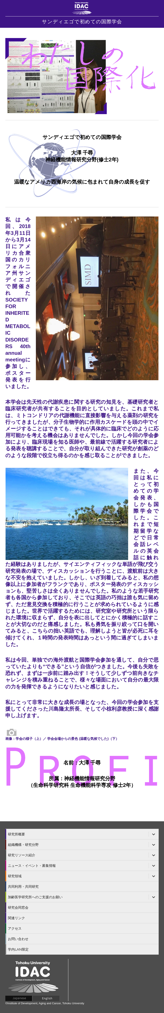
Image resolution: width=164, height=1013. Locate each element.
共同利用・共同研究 (23, 887)
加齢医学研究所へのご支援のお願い (35, 897)
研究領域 (15, 876)
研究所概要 (16, 834)
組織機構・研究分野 (23, 845)
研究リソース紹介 (21, 855)
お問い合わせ (18, 939)
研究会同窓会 (18, 908)
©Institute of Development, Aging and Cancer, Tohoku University (44, 1003)
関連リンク (16, 918)
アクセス (15, 928)
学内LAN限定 (18, 949)
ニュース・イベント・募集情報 (32, 866)
